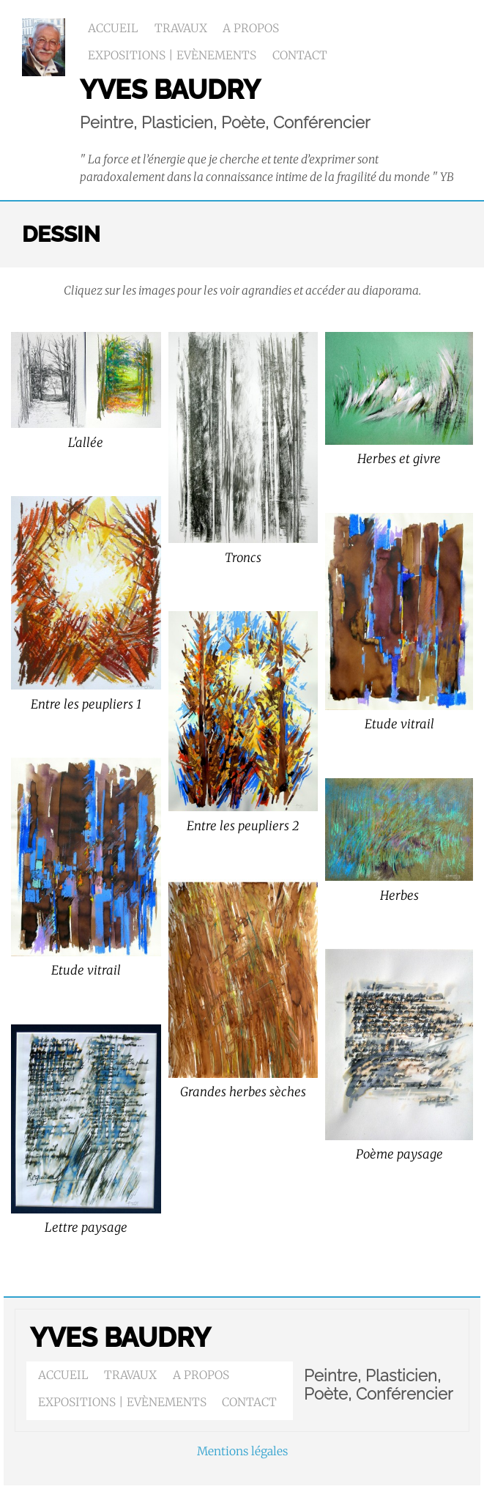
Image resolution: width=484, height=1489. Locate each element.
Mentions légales (242, 1451)
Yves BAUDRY (120, 1337)
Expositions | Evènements (172, 55)
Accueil (113, 28)
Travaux (180, 28)
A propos (251, 28)
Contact (299, 55)
